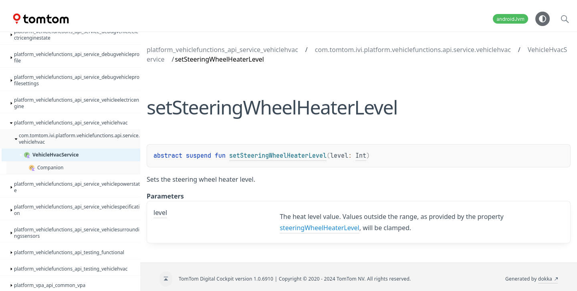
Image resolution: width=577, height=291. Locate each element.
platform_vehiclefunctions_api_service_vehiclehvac (222, 49)
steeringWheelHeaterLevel (319, 227)
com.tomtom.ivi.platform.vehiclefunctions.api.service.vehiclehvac (413, 49)
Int (360, 156)
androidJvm (510, 19)
